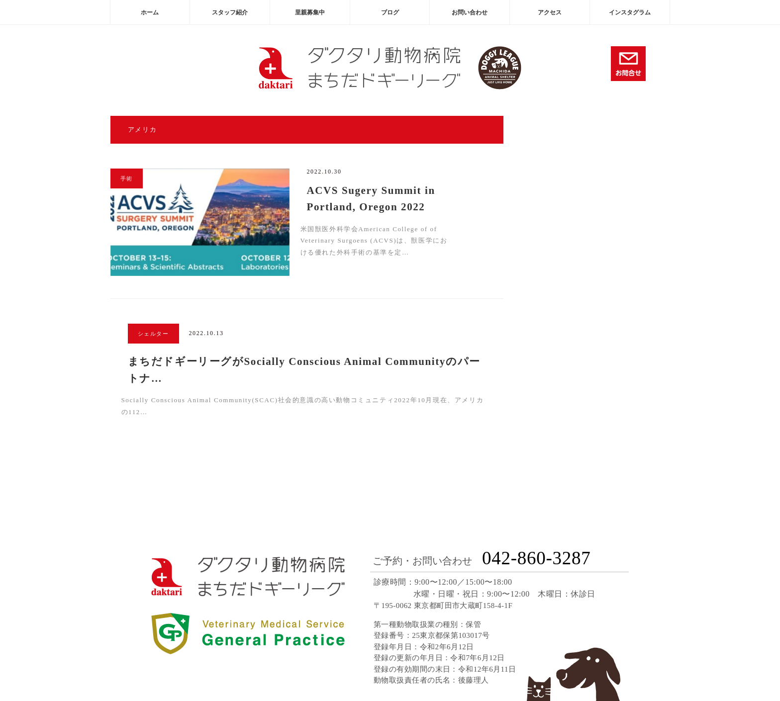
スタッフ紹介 (230, 12)
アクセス (550, 12)
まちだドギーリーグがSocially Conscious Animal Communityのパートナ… (304, 369)
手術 (126, 178)
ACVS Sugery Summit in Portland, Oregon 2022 (371, 198)
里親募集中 (310, 12)
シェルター (153, 334)
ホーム (150, 12)
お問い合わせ (470, 12)
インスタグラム (630, 12)
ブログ (390, 12)
